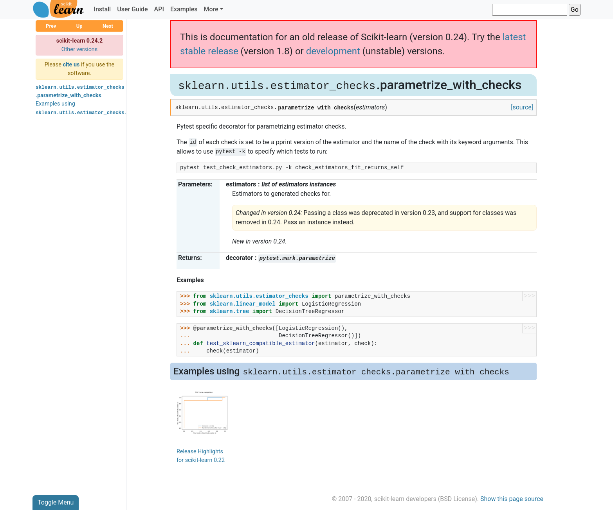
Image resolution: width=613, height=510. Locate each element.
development (333, 51)
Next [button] (108, 26)
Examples (184, 9)
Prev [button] (51, 26)
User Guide (132, 9)
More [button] (211, 9)
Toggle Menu (56, 502)
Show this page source (511, 499)
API (159, 9)
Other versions (79, 49)
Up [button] (79, 26)
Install (102, 9)
